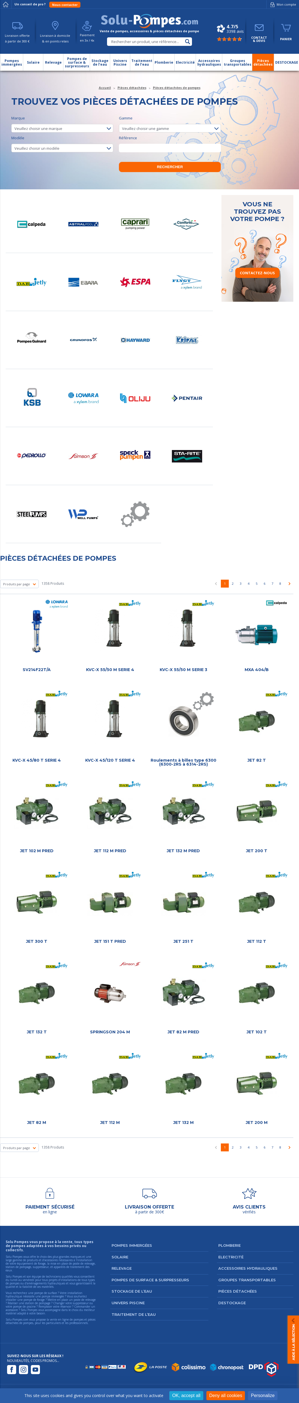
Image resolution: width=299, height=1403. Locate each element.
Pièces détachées (237, 1291)
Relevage (122, 1268)
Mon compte (282, 4)
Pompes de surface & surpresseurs (150, 1280)
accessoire (12, 1310)
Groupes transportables (247, 1280)
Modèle (62, 143)
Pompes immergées (132, 1245)
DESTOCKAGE (232, 1303)
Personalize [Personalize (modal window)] (263, 1395)
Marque (62, 123)
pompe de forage (34, 1300)
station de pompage (37, 1303)
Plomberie (229, 1245)
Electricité (231, 1257)
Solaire (120, 1257)
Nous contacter (65, 5)
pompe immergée (53, 1296)
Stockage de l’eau (132, 1291)
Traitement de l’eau (134, 1314)
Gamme (170, 123)
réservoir (65, 1306)
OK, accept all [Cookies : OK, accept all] (186, 1395)
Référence (170, 143)
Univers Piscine (128, 1303)
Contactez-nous (257, 272)
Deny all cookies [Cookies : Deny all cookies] (225, 1395)
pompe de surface (45, 1293)
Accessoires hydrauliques (247, 1268)
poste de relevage (85, 1300)
